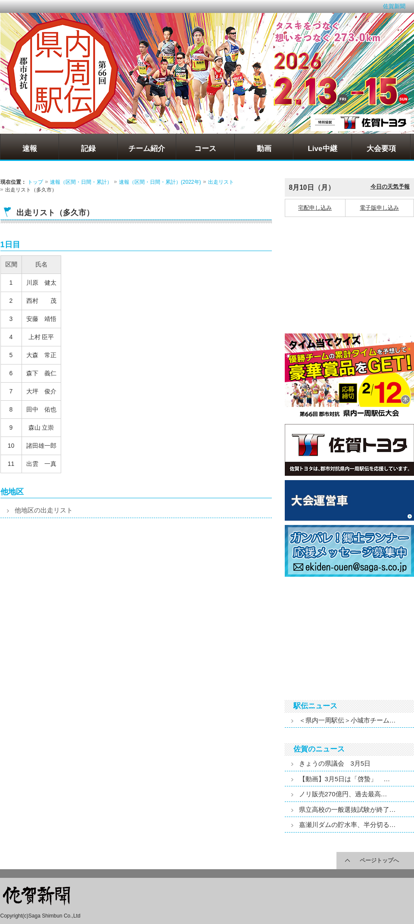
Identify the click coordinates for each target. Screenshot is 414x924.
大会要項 (381, 149)
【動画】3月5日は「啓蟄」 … (344, 779)
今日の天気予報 (390, 186)
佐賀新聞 (394, 6)
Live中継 (322, 149)
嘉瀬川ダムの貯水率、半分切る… (347, 824)
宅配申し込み (315, 207)
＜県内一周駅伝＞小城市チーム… (347, 720)
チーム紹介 (146, 149)
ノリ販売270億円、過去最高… (343, 794)
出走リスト (221, 182)
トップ (35, 182)
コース (205, 149)
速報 (29, 149)
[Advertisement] (67, 601)
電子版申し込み (379, 207)
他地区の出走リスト (44, 510)
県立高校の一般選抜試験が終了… (347, 809)
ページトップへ (379, 860)
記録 (88, 149)
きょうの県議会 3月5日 (335, 763)
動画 (264, 149)
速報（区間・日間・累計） (81, 182)
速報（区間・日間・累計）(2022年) (160, 182)
